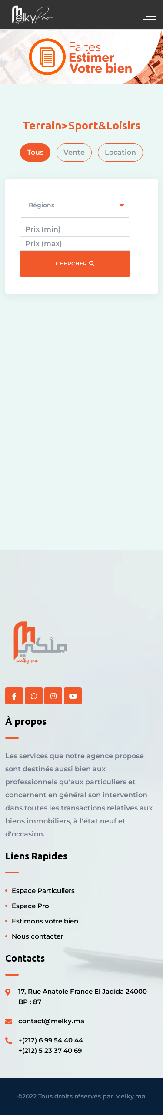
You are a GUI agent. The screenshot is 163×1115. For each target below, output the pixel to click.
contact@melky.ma (51, 1021)
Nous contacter (37, 936)
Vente (74, 152)
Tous (35, 152)
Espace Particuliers (43, 890)
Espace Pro (30, 906)
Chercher (75, 263)
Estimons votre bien (45, 921)
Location (120, 152)
